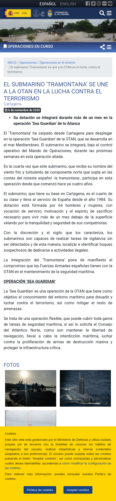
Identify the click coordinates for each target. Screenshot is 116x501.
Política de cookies (40, 490)
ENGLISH (68, 4)
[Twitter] (93, 4)
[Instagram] (99, 4)
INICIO (12, 62)
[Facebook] (88, 4)
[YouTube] (110, 4)
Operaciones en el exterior (57, 62)
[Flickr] (104, 4)
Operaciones (27, 62)
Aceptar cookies (78, 490)
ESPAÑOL (48, 4)
